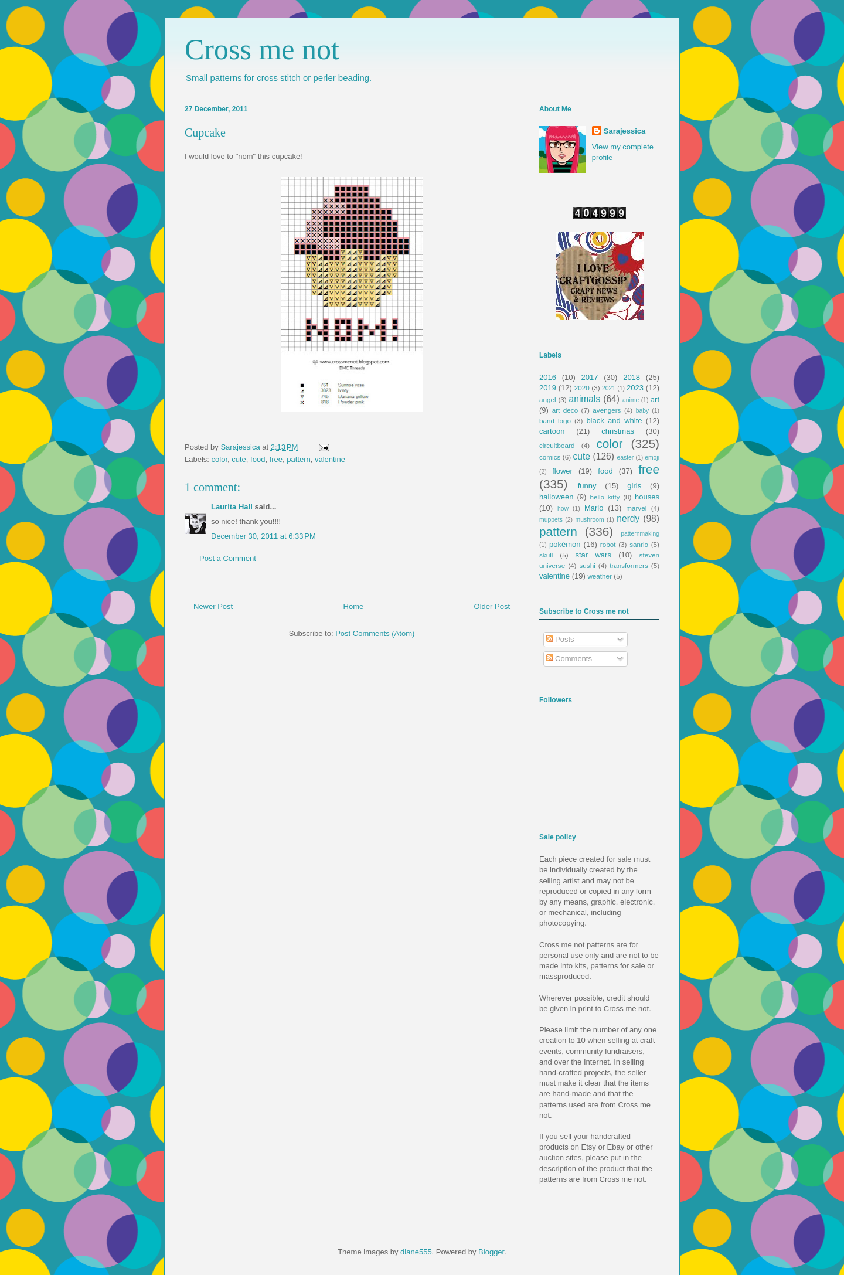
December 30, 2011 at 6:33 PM (263, 536)
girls (634, 485)
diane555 (416, 1251)
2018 (631, 377)
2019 (547, 387)
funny (587, 485)
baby (642, 410)
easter (625, 457)
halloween (556, 496)
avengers (607, 410)
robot (608, 544)
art (655, 399)
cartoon (551, 431)
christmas (617, 431)
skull (546, 555)
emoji (652, 457)
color (219, 459)
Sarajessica (241, 447)
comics (549, 457)
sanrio (638, 544)
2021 (608, 388)
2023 (635, 387)
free (276, 459)
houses (647, 496)
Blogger (491, 1251)
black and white (614, 420)
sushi (587, 565)
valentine (330, 459)
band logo (555, 420)
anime (630, 400)
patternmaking (640, 534)
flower (562, 471)
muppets (551, 519)
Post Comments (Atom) (374, 633)
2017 (589, 377)
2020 (582, 388)
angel (547, 399)
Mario (594, 508)
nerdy (628, 518)
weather (599, 576)
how (563, 508)
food (257, 459)
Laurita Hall (232, 506)
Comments (569, 658)
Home (353, 606)
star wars (593, 554)
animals (585, 399)
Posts (560, 639)
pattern (298, 459)
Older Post (492, 606)
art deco (565, 410)
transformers (629, 565)
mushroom (590, 519)
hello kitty (605, 497)
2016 (547, 377)
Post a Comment (227, 558)
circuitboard (556, 445)
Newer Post (213, 606)
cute (239, 459)
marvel (636, 508)
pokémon (564, 544)
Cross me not (262, 49)
